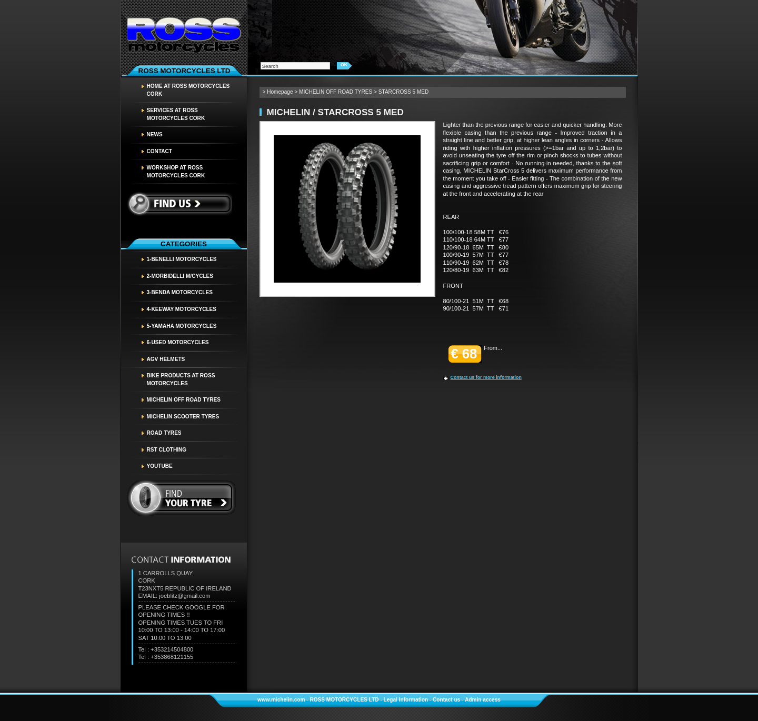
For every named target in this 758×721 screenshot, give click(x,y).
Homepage (280, 92)
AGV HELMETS (166, 359)
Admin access (483, 700)
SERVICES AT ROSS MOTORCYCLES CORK (176, 114)
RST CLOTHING (167, 450)
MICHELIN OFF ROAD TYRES (184, 400)
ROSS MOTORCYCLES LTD (344, 700)
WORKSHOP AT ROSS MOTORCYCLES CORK (176, 171)
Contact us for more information (486, 377)
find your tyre (181, 498)
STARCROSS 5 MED (403, 92)
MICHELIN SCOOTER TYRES (183, 416)
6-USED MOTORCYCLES (178, 342)
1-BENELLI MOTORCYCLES (182, 259)
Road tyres (164, 433)
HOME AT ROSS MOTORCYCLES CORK (188, 90)
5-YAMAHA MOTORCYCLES (182, 326)
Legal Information (406, 700)
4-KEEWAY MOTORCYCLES (182, 309)
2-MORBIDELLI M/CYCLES (180, 276)
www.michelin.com (281, 700)
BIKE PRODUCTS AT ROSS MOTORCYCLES (181, 379)
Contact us (446, 700)
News (155, 134)
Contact (160, 151)
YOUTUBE (160, 466)
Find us (179, 203)
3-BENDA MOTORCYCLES (180, 292)
